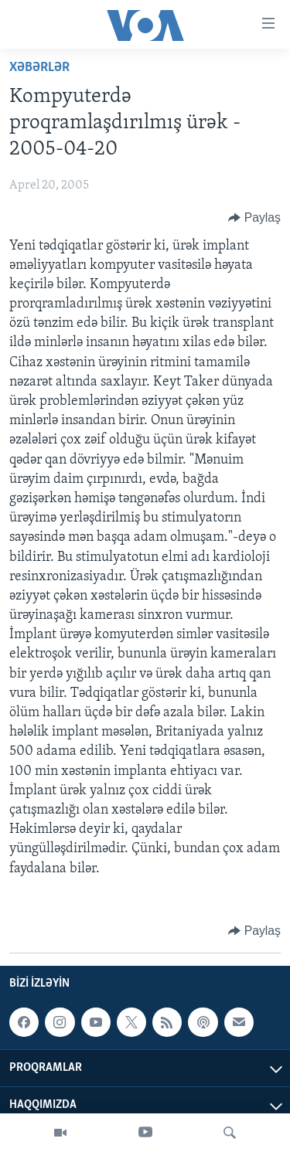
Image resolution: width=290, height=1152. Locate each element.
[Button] (254, 217)
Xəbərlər (39, 67)
